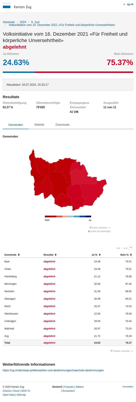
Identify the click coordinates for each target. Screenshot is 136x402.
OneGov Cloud (11, 390)
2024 (23, 22)
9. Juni (35, 22)
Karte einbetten (100, 227)
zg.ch (130, 4)
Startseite (9, 22)
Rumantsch (68, 390)
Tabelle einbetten (121, 351)
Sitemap (21, 394)
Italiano (80, 386)
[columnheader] (22, 255)
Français (69, 386)
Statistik (39, 124)
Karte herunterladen (99, 231)
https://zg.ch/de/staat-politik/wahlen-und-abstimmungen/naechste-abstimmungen (53, 370)
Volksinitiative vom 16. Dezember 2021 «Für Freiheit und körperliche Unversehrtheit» (61, 24)
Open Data (9, 394)
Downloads (63, 124)
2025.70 (25, 390)
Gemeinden (15, 124)
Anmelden (128, 386)
